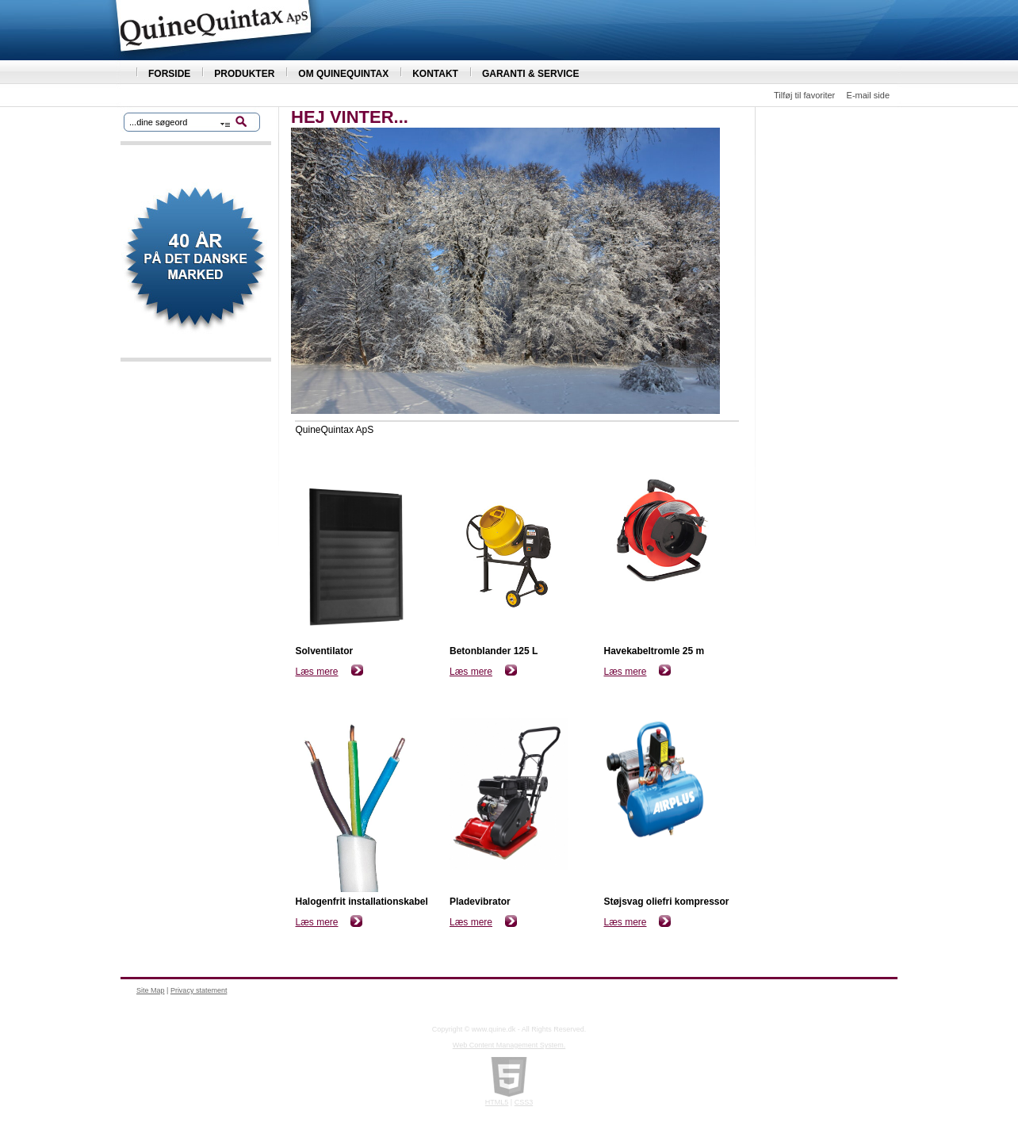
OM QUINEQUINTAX (343, 73)
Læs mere (317, 671)
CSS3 (524, 1102)
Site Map (150, 990)
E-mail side (868, 95)
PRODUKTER (244, 73)
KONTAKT (435, 73)
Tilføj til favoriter (804, 95)
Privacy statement (199, 990)
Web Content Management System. (509, 1045)
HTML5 (497, 1102)
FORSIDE (169, 73)
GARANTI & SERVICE (530, 73)
